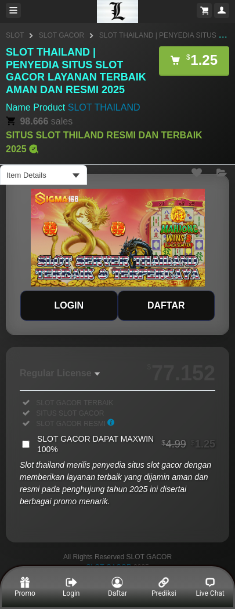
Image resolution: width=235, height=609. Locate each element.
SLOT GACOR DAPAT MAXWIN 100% (126, 444)
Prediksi (163, 587)
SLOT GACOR (61, 35)
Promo (25, 587)
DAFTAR (166, 305)
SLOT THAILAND (104, 107)
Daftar (117, 587)
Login (71, 587)
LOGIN (69, 305)
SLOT (15, 35)
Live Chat (210, 587)
